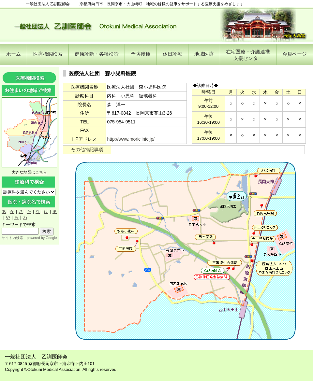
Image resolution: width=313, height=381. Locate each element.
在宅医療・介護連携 (248, 55)
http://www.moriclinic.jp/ (130, 139)
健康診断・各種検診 (97, 54)
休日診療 (172, 54)
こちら (41, 172)
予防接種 (140, 54)
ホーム (13, 54)
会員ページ (294, 54)
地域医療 (204, 54)
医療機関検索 (48, 54)
